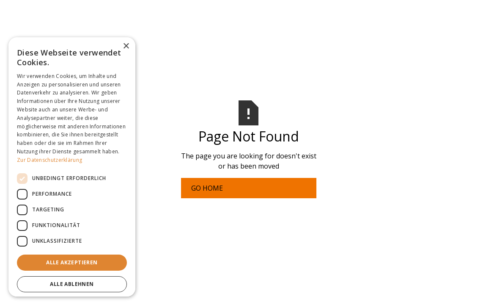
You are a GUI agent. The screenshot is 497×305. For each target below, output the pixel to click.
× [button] (126, 46)
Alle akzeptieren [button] (71, 262)
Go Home (207, 188)
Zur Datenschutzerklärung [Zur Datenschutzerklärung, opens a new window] (49, 160)
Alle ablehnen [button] (71, 284)
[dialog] (71, 167)
